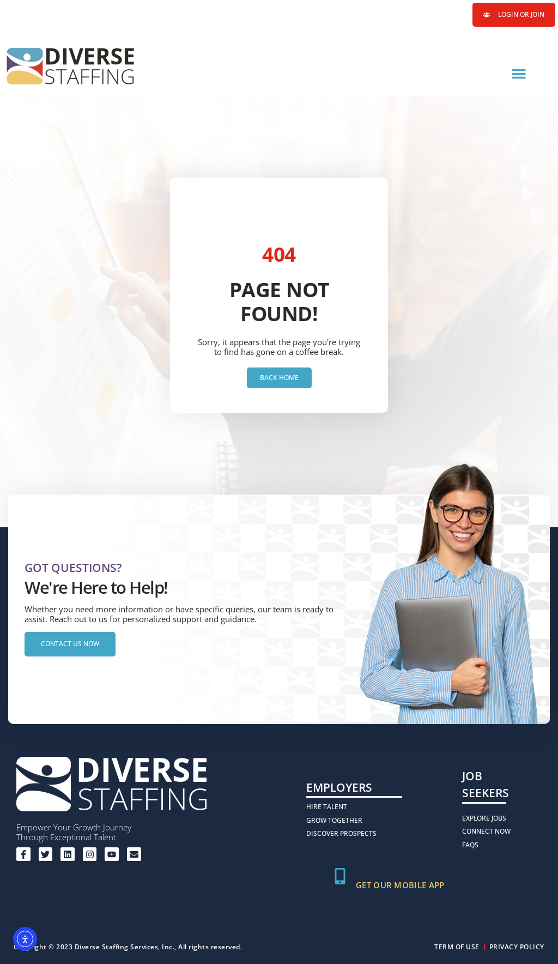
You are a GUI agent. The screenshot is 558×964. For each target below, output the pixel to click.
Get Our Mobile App (400, 884)
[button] (518, 73)
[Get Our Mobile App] (340, 876)
